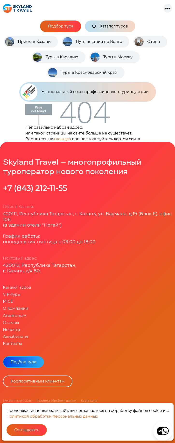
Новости (11, 329)
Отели (153, 41)
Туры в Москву (118, 57)
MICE (8, 301)
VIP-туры (12, 294)
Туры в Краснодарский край (89, 72)
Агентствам (15, 315)
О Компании (15, 308)
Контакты (12, 343)
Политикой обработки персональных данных (52, 416)
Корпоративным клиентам (38, 381)
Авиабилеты (15, 336)
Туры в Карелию (62, 57)
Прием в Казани (34, 41)
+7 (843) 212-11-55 (35, 188)
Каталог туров (110, 26)
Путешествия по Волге (99, 41)
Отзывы (11, 322)
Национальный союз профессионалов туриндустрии (85, 92)
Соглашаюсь (26, 430)
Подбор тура (60, 26)
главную (62, 139)
